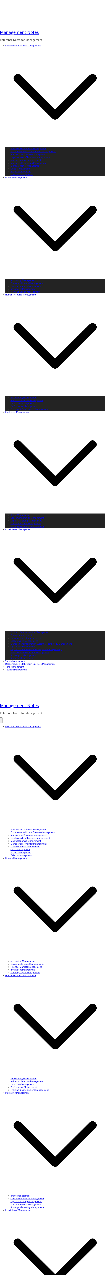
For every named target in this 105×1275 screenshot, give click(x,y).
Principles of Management (18, 529)
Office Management (20, 168)
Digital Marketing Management (26, 520)
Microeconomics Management (25, 165)
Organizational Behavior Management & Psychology (36, 649)
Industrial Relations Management (26, 400)
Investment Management (22, 288)
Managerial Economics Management (28, 163)
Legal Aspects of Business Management (30, 157)
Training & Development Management (29, 409)
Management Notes (19, 32)
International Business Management (28, 154)
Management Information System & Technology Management (41, 643)
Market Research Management (25, 523)
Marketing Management (17, 412)
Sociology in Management (23, 655)
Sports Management (15, 661)
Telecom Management (21, 174)
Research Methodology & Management (29, 652)
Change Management (21, 635)
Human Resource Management (20, 294)
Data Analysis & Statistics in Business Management (30, 663)
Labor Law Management (22, 403)
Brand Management (20, 515)
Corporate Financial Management (27, 283)
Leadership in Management (24, 640)
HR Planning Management (23, 397)
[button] (55, 145)
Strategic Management (21, 658)
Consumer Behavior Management (27, 517)
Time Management (14, 666)
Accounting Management (22, 280)
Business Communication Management (29, 632)
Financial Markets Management (26, 286)
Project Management (20, 171)
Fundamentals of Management (25, 638)
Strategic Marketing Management (27, 526)
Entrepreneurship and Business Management (33, 151)
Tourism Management (16, 669)
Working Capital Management (25, 291)
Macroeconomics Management (25, 160)
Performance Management (23, 406)
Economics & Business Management (23, 45)
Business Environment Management (28, 148)
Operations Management (22, 646)
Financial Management (16, 177)
